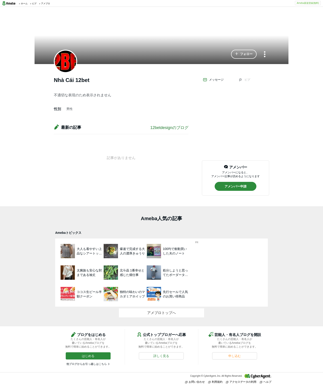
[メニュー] (264, 54)
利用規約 (215, 382)
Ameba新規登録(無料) (308, 2)
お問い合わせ (195, 382)
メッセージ (213, 79)
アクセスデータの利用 (241, 382)
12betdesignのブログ (169, 127)
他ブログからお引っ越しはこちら (86, 364)
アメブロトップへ (161, 313)
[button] (244, 54)
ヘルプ (265, 382)
